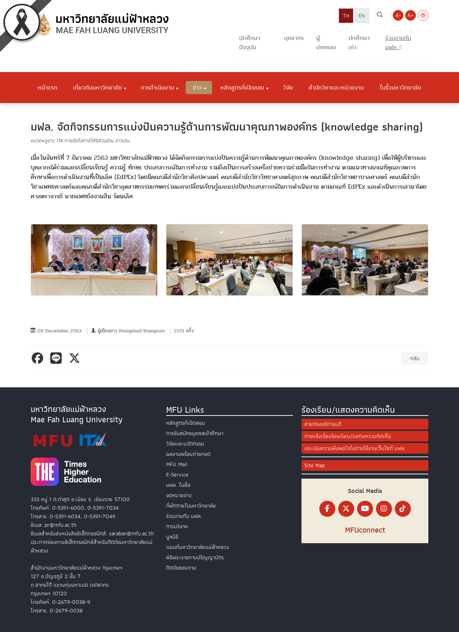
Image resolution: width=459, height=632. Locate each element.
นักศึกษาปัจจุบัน (249, 42)
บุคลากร (294, 38)
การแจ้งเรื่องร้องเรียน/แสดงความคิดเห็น (347, 436)
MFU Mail (176, 464)
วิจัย (288, 87)
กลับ (414, 358)
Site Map (314, 465)
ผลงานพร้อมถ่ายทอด (188, 454)
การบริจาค (177, 526)
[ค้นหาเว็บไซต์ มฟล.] (380, 16)
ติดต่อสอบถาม (181, 568)
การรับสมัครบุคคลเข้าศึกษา (194, 433)
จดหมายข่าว (179, 495)
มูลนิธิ (172, 536)
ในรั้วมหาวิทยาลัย (400, 87)
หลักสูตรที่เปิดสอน (242, 87)
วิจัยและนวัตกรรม (185, 443)
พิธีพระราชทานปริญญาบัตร (195, 557)
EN (362, 15)
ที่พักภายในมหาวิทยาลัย (191, 505)
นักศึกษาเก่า (359, 42)
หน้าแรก (47, 87)
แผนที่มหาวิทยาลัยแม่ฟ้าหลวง (197, 547)
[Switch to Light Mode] (423, 15)
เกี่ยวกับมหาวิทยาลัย (97, 87)
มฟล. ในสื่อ (178, 485)
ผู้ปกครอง (326, 42)
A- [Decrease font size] (398, 15)
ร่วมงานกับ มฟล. (184, 516)
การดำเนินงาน (157, 87)
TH (346, 15)
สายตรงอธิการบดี (322, 424)
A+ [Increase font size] (410, 15)
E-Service (177, 474)
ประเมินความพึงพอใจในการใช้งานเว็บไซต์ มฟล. (355, 448)
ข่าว (197, 87)
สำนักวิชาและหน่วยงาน (336, 87)
